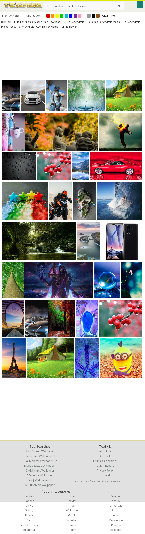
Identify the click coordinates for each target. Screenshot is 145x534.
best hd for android (22, 26)
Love (72, 496)
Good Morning (29, 525)
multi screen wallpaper (40, 485)
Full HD (29, 505)
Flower (29, 515)
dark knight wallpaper (39, 470)
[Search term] (84, 6)
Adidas (72, 501)
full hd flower (68, 26)
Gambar (116, 496)
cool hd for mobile (47, 26)
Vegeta (116, 515)
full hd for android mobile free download (36, 21)
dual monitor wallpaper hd (40, 461)
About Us (105, 451)
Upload (105, 475)
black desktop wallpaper (40, 465)
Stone (72, 525)
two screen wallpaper (40, 451)
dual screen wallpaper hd (39, 456)
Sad (29, 520)
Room (72, 530)
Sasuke (115, 510)
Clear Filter (109, 15)
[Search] (119, 6)
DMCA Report (105, 465)
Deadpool (116, 530)
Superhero (72, 520)
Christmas (29, 496)
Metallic (72, 515)
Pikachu (116, 525)
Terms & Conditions (105, 461)
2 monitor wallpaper (40, 475)
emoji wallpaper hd (40, 480)
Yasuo (116, 501)
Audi (72, 505)
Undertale (116, 505)
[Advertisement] (72, 54)
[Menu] (140, 4)
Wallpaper (72, 510)
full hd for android (73, 21)
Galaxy (29, 510)
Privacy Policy (105, 470)
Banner (29, 501)
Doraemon (116, 520)
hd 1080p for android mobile (103, 21)
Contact (105, 456)
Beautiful (29, 530)
